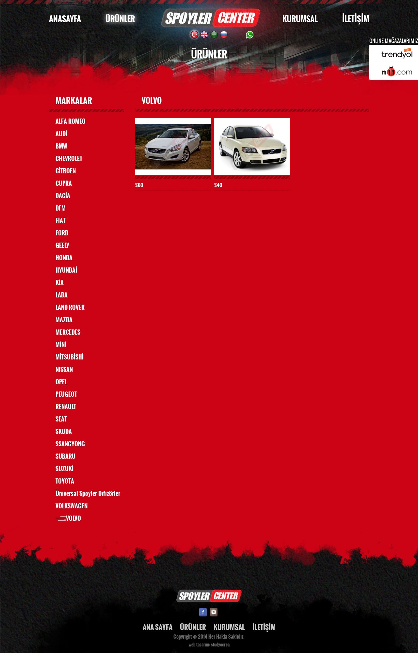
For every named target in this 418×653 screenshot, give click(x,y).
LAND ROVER (70, 307)
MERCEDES (68, 332)
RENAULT (66, 406)
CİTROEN (66, 171)
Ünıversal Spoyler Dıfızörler (88, 493)
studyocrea (220, 645)
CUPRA (64, 183)
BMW (61, 146)
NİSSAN (64, 369)
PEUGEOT (66, 394)
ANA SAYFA (157, 627)
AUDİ (61, 133)
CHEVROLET (69, 158)
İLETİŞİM (355, 19)
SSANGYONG (70, 444)
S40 (218, 185)
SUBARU (65, 456)
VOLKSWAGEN (72, 506)
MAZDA (64, 320)
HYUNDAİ (66, 270)
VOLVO (73, 518)
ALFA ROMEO (71, 121)
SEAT (61, 419)
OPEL (61, 382)
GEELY (62, 245)
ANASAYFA (65, 19)
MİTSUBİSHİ (70, 357)
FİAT (61, 220)
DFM (61, 208)
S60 (139, 185)
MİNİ (61, 344)
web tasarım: (199, 645)
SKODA (64, 431)
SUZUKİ (64, 468)
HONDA (64, 258)
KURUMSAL (300, 19)
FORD (62, 233)
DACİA (63, 195)
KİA (60, 282)
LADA (62, 295)
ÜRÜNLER (120, 19)
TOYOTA (65, 481)
